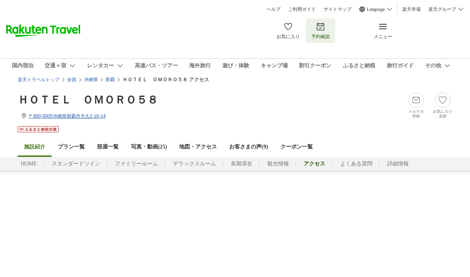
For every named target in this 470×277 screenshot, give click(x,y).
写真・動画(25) (149, 147)
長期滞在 (241, 164)
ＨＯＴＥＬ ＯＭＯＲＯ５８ (88, 100)
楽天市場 (411, 9)
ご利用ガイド (302, 9)
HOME (29, 164)
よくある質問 (356, 164)
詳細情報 (398, 164)
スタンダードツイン (76, 164)
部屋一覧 (108, 147)
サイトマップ (337, 9)
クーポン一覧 (296, 147)
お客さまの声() (248, 147)
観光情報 (278, 164)
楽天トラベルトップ (38, 79)
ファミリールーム (136, 164)
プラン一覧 (71, 147)
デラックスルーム (194, 164)
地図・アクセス (198, 147)
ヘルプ (273, 9)
